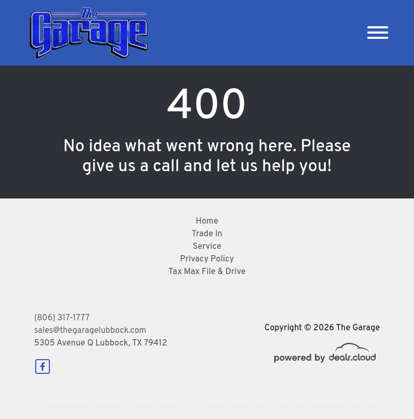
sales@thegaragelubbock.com (90, 331)
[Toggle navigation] (377, 33)
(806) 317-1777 (62, 318)
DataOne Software (196, 401)
